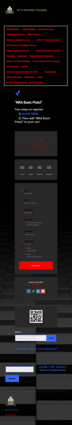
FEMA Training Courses (17, 50)
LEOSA (25, 66)
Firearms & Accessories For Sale (22, 72)
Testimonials (50, 72)
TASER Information (15, 34)
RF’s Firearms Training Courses (21, 45)
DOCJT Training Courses (49, 40)
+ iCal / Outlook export (36, 146)
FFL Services (12, 66)
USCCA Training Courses (18, 40)
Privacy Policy (36, 82)
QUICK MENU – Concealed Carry (38, 29)
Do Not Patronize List (16, 82)
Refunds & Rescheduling (18, 61)
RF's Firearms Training (32, 10)
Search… (18, 332)
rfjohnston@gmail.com (34, 257)
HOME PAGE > (13, 29)
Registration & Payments (41, 56)
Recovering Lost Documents (46, 61)
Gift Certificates (14, 77)
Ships (40, 77)
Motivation (30, 77)
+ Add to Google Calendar (36, 139)
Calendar (10, 56)
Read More (27, 213)
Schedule (22, 56)
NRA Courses (34, 34)
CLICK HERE (30, 114)
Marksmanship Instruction (48, 50)
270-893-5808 (31, 251)
